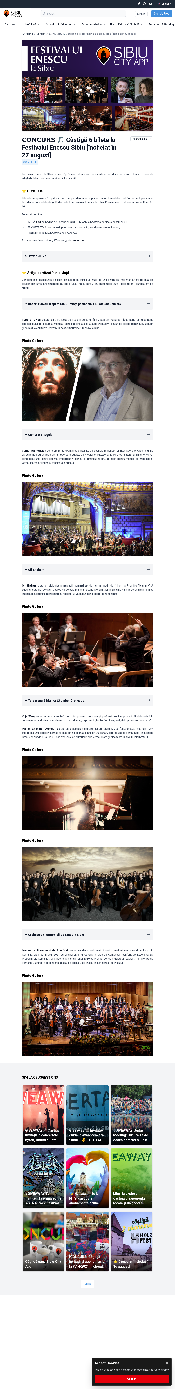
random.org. (79, 240)
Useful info (32, 24)
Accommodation (93, 24)
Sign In (141, 14)
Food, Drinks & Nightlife (126, 24)
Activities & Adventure (60, 24)
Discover (11, 24)
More (87, 1283)
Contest (41, 33)
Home (29, 33)
